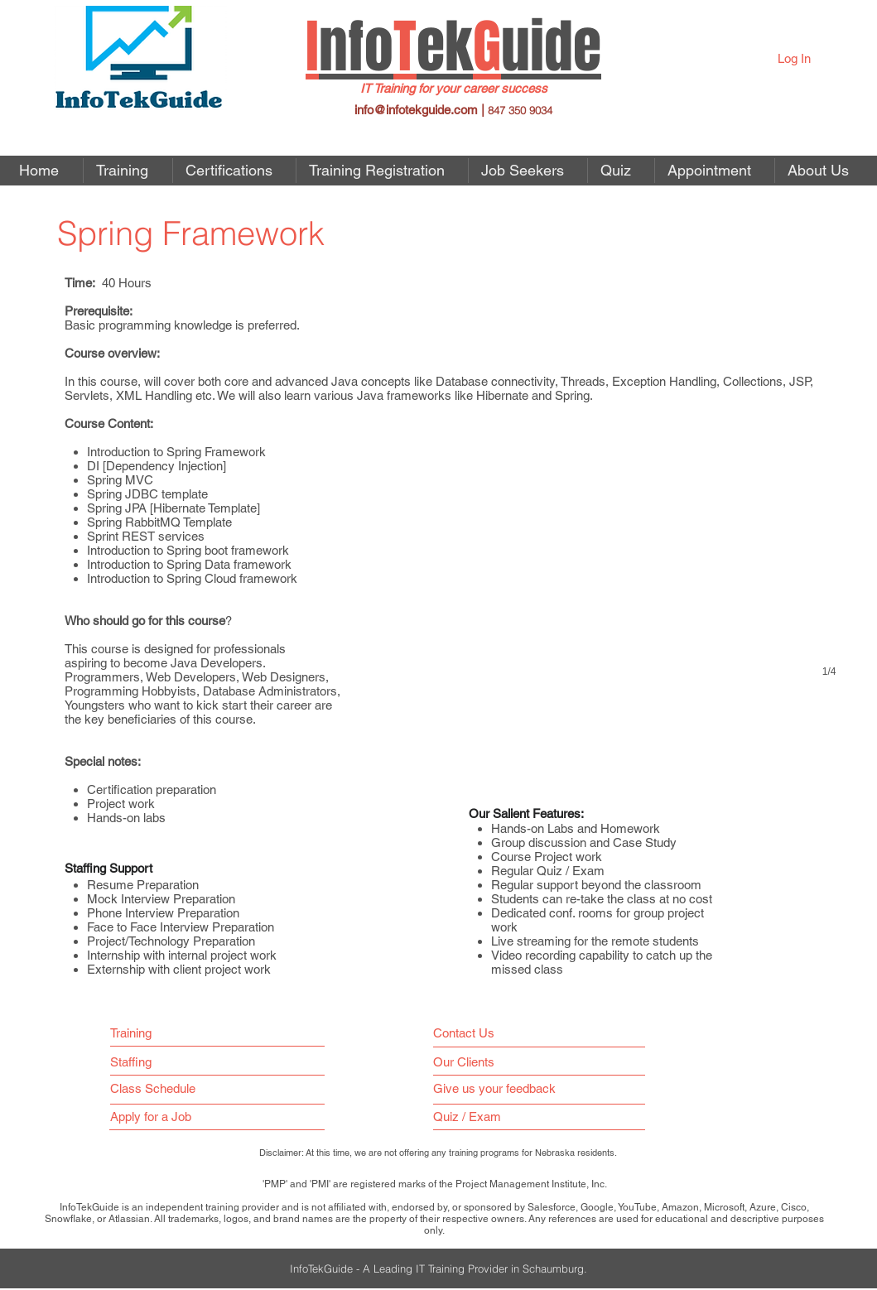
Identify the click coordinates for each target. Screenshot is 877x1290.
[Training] (137, 1033)
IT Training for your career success (453, 88)
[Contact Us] (467, 1033)
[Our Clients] (468, 1062)
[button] (528, 170)
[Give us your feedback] (502, 1088)
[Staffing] (137, 1062)
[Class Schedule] (190, 1088)
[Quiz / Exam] (471, 1116)
